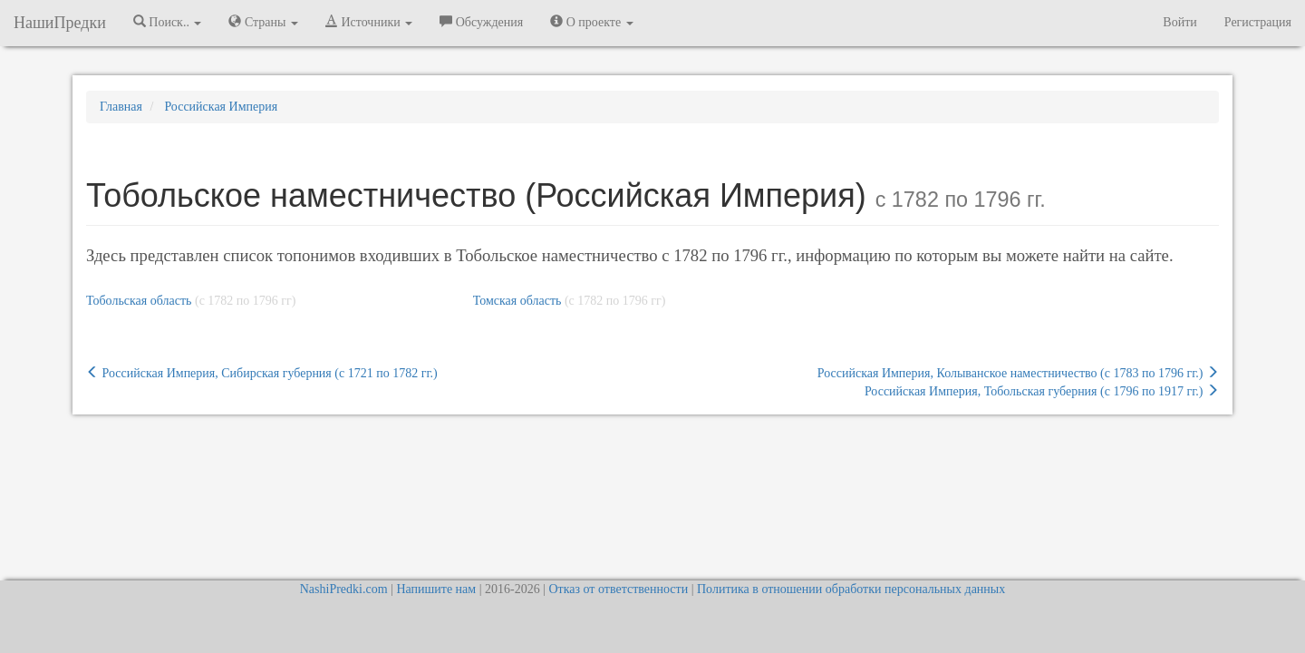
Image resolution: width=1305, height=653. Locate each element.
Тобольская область (138, 300)
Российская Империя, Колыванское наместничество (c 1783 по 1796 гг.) (1018, 372)
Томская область (517, 300)
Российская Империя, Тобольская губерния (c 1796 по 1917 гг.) (1042, 391)
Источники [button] (368, 22)
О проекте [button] (591, 22)
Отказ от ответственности (618, 589)
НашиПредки (60, 23)
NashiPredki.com (344, 589)
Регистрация (1257, 22)
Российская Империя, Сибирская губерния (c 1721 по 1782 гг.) (262, 372)
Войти (1179, 22)
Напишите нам (436, 589)
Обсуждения (481, 22)
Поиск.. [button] (167, 22)
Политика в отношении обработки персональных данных (851, 589)
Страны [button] (263, 22)
